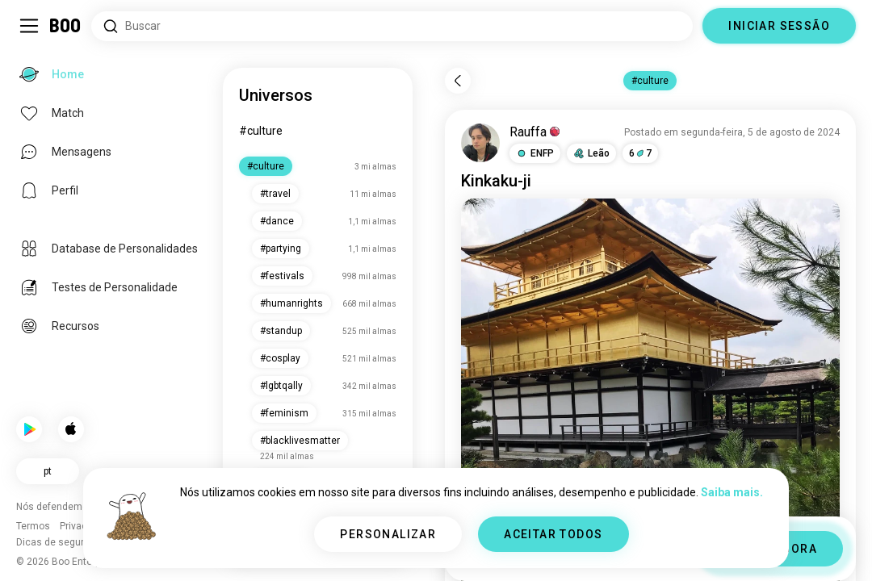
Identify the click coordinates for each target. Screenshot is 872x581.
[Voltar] (458, 81)
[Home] (66, 26)
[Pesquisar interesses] (392, 26)
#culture (261, 130)
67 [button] (640, 153)
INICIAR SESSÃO (779, 25)
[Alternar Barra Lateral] (29, 26)
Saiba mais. (732, 492)
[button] (534, 153)
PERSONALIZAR (388, 534)
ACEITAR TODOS (553, 534)
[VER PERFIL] (480, 142)
